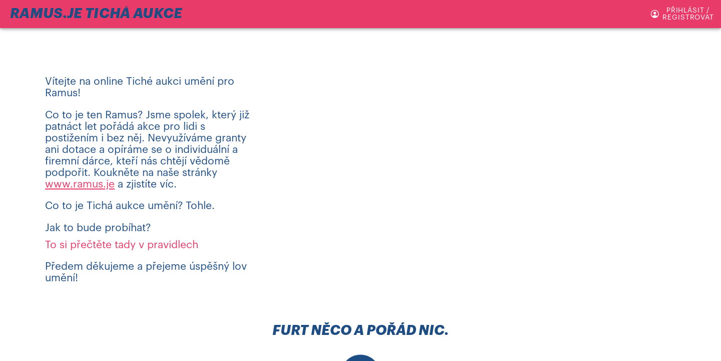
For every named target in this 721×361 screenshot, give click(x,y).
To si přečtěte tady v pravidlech (121, 245)
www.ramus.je (80, 184)
